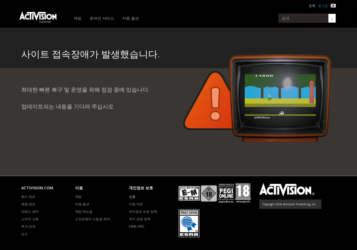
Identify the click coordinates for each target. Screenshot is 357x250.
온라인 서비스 (102, 18)
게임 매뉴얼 (83, 211)
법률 (132, 196)
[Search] (332, 18)
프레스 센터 (30, 211)
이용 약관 (136, 204)
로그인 (323, 5)
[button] (333, 5)
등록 (312, 5)
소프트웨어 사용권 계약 (92, 219)
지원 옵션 (130, 18)
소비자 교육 (30, 219)
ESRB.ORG (136, 226)
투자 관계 (28, 226)
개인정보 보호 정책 (143, 211)
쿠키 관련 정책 (139, 219)
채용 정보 (28, 204)
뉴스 (24, 234)
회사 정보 (28, 196)
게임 (77, 18)
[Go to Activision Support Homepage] (41, 18)
